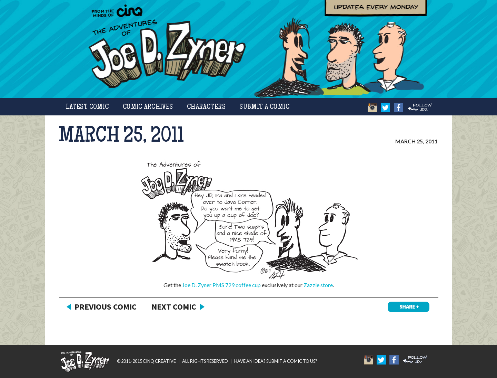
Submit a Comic (264, 107)
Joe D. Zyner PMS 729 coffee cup (221, 285)
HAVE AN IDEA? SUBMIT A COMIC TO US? (275, 361)
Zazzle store (318, 285)
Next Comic (173, 306)
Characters (206, 107)
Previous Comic (105, 306)
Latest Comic (87, 107)
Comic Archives (148, 107)
